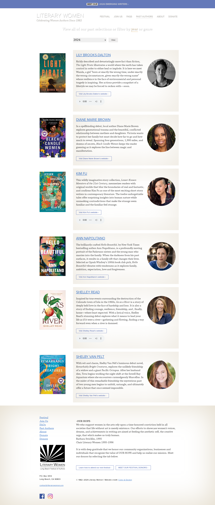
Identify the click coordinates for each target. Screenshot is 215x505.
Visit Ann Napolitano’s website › (92, 277)
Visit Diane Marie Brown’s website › (94, 158)
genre (148, 29)
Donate (172, 16)
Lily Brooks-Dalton (93, 55)
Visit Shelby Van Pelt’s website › (92, 395)
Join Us (118, 16)
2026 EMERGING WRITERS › (114, 4)
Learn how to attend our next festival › (95, 468)
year (134, 29)
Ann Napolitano (90, 238)
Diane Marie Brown (93, 120)
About (160, 16)
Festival (105, 16)
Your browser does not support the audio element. (90, 101)
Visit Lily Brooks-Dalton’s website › (93, 94)
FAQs (129, 16)
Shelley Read (88, 292)
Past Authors (144, 16)
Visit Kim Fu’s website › (89, 212)
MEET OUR (92, 4)
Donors (44, 439)
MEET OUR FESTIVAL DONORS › (133, 468)
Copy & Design (125, 480)
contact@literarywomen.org (52, 485)
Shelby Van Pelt (90, 357)
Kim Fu (81, 174)
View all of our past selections (87, 29)
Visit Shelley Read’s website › (91, 331)
